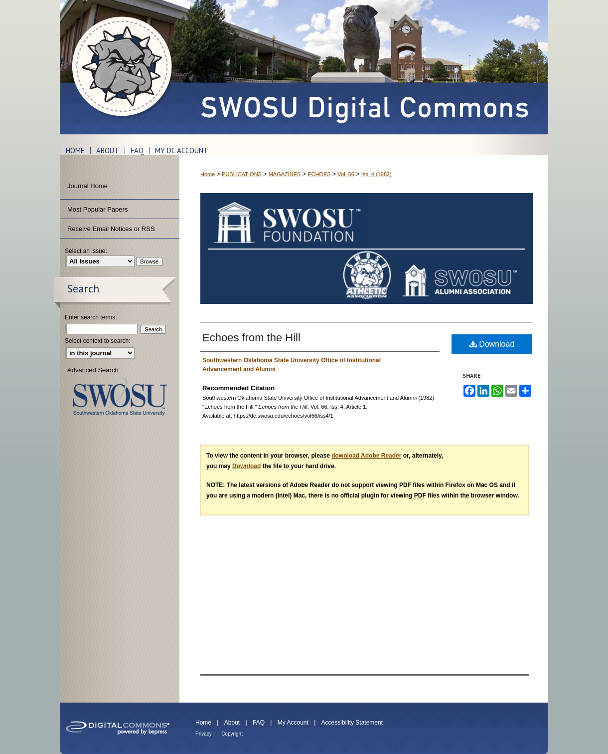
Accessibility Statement (352, 722)
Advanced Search (93, 370)
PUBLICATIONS (242, 174)
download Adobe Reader (366, 455)
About (232, 722)
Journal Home (87, 186)
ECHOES (318, 174)
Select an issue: (86, 251)
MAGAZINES (285, 174)
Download (492, 344)
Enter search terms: (91, 317)
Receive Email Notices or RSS (111, 229)
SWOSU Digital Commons (363, 67)
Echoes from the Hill (251, 337)
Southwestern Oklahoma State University (120, 397)
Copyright (232, 734)
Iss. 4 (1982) (376, 174)
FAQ (259, 722)
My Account (293, 722)
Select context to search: (97, 340)
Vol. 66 (345, 174)
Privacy (203, 734)
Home (207, 174)
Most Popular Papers (97, 209)
